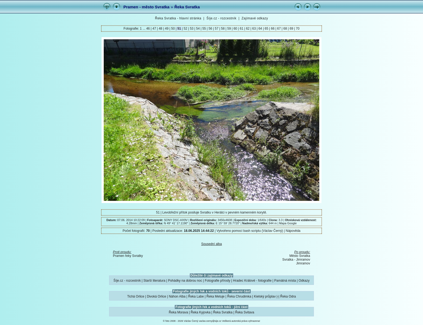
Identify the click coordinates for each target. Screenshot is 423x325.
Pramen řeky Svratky (128, 256)
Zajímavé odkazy (254, 18)
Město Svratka (299, 256)
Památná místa (285, 280)
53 (191, 28)
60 (235, 28)
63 (254, 28)
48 (160, 28)
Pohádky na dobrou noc (185, 280)
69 (291, 28)
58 (223, 28)
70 (297, 28)
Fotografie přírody (217, 280)
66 (272, 28)
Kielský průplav (265, 296)
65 (266, 28)
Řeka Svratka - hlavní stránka (178, 18)
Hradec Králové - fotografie (252, 280)
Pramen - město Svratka (146, 7)
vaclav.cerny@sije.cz (210, 321)
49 (166, 28)
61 (241, 28)
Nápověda (293, 231)
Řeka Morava (178, 312)
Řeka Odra (288, 296)
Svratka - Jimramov (296, 259)
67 (279, 28)
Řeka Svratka (187, 7)
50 (173, 28)
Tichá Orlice (135, 296)
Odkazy (304, 280)
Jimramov (303, 263)
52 (185, 28)
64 (260, 28)
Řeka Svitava (244, 312)
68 (285, 28)
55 (204, 28)
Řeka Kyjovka (200, 312)
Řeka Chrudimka (239, 296)
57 (216, 28)
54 (197, 28)
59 (229, 28)
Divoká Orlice (156, 296)
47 (154, 28)
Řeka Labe (196, 296)
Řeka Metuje (215, 296)
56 (210, 28)
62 (248, 28)
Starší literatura (154, 280)
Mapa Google (288, 223)
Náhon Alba (177, 296)
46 (148, 28)
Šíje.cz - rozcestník (221, 18)
